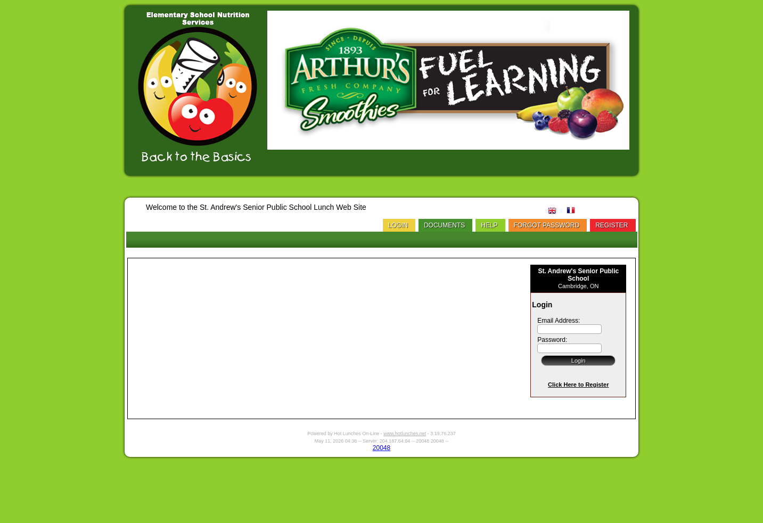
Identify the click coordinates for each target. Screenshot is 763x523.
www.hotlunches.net (404, 433)
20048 (381, 448)
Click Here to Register (578, 384)
